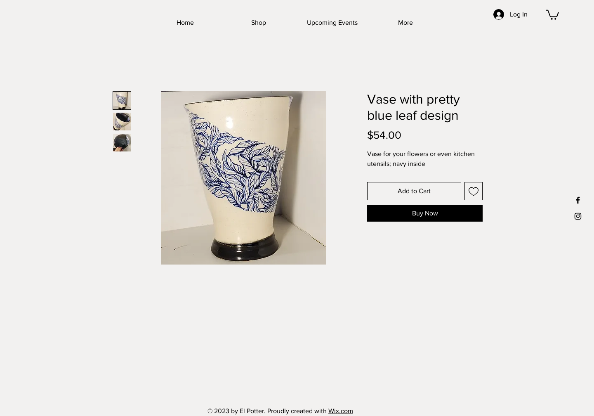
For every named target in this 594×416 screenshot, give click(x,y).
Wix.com (340, 410)
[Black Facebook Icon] (577, 200)
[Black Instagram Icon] (577, 216)
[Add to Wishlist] (473, 191)
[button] (552, 14)
